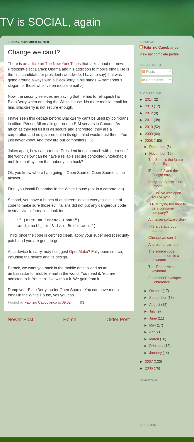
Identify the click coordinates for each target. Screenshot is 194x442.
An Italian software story (167, 219)
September (158, 297)
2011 (149, 120)
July (152, 311)
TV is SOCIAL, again (50, 22)
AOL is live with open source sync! (164, 195)
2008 (149, 141)
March (154, 339)
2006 (149, 368)
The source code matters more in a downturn (163, 255)
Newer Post (20, 319)
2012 (149, 113)
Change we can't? (162, 237)
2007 (149, 361)
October (156, 291)
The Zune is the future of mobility (165, 162)
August (155, 304)
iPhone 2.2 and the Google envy (163, 173)
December (157, 147)
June (153, 318)
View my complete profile (159, 54)
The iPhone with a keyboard (162, 269)
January (156, 353)
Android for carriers (163, 244)
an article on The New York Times (52, 64)
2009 (149, 134)
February (156, 346)
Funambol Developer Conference (164, 280)
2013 (149, 106)
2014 (149, 99)
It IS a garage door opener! (162, 228)
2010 (149, 127)
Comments (152, 80)
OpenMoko (78, 251)
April (153, 332)
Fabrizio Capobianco (41, 302)
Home (69, 319)
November (157, 153)
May (153, 325)
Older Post (118, 319)
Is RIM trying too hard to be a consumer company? (167, 208)
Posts (148, 72)
